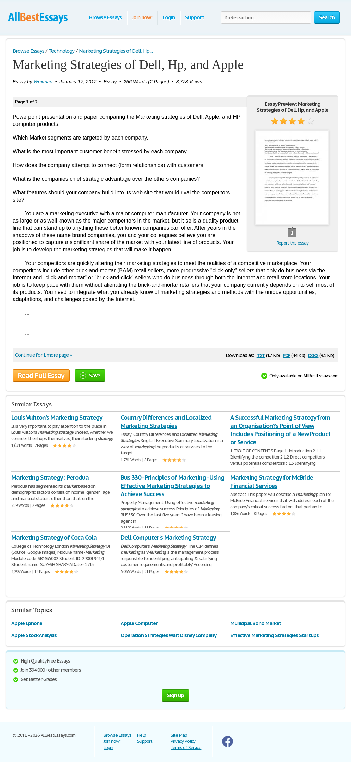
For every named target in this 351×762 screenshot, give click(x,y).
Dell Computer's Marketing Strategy (168, 537)
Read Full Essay (41, 375)
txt (261, 355)
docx (313, 355)
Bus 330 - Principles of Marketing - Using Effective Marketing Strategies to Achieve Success (172, 486)
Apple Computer (139, 623)
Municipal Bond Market (255, 623)
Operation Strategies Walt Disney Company (168, 635)
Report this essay (292, 243)
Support (194, 17)
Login (168, 17)
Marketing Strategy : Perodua (50, 477)
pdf (286, 355)
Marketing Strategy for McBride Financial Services (271, 482)
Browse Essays (105, 17)
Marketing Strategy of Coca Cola (54, 537)
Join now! (142, 17)
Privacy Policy (183, 741)
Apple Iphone (26, 623)
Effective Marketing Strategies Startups (274, 635)
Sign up (175, 695)
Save (90, 375)
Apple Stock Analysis (34, 635)
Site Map (179, 735)
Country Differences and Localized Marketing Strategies (166, 422)
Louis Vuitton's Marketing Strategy (56, 417)
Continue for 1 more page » (43, 355)
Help (141, 735)
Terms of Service (186, 747)
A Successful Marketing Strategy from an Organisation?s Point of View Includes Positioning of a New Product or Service (280, 430)
